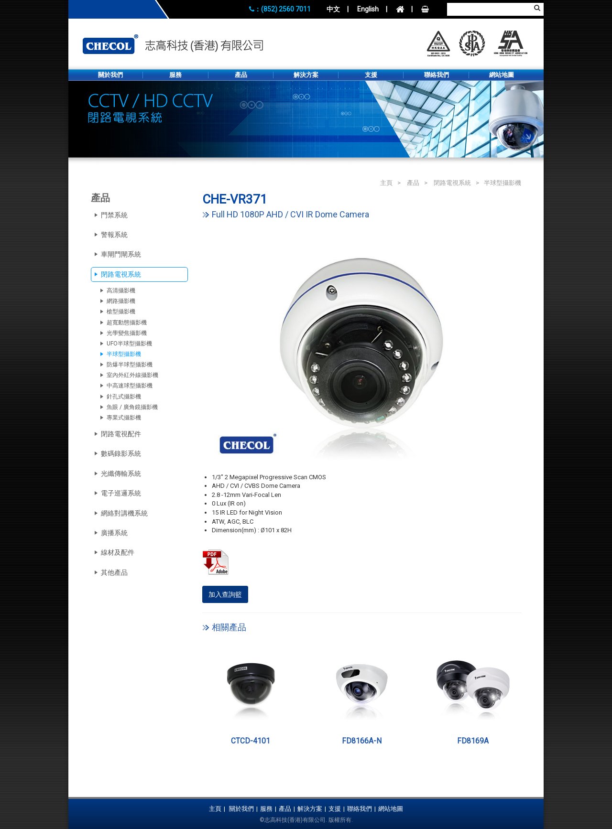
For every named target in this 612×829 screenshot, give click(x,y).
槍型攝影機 (121, 311)
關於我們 (110, 74)
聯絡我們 (436, 74)
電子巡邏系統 (121, 493)
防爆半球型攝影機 (130, 364)
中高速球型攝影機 (130, 385)
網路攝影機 (121, 301)
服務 (175, 74)
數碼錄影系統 (121, 453)
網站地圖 (501, 74)
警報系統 (114, 234)
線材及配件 (117, 552)
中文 (333, 9)
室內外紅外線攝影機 (132, 375)
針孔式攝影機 (124, 396)
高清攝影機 (121, 290)
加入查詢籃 (225, 594)
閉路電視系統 (452, 182)
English (368, 9)
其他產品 (114, 572)
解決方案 (306, 74)
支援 (371, 74)
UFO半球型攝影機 (129, 343)
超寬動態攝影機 (127, 322)
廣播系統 (114, 533)
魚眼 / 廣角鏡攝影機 (132, 407)
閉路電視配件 (121, 434)
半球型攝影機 (502, 182)
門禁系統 (114, 215)
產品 (241, 74)
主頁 (386, 182)
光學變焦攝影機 (127, 333)
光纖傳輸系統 (121, 473)
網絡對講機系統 (124, 513)
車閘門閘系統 (121, 254)
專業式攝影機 (124, 417)
